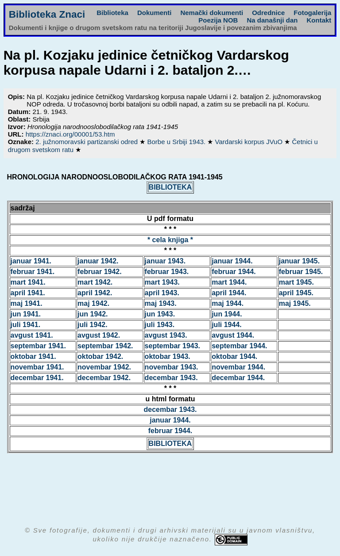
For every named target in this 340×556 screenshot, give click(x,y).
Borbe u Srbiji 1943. (177, 141)
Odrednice (268, 12)
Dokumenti (154, 12)
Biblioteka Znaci (47, 14)
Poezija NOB (218, 20)
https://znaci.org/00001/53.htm (70, 134)
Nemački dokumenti (211, 12)
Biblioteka (112, 12)
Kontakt (318, 20)
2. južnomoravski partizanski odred (87, 141)
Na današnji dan (272, 20)
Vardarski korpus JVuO (250, 141)
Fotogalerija (312, 12)
